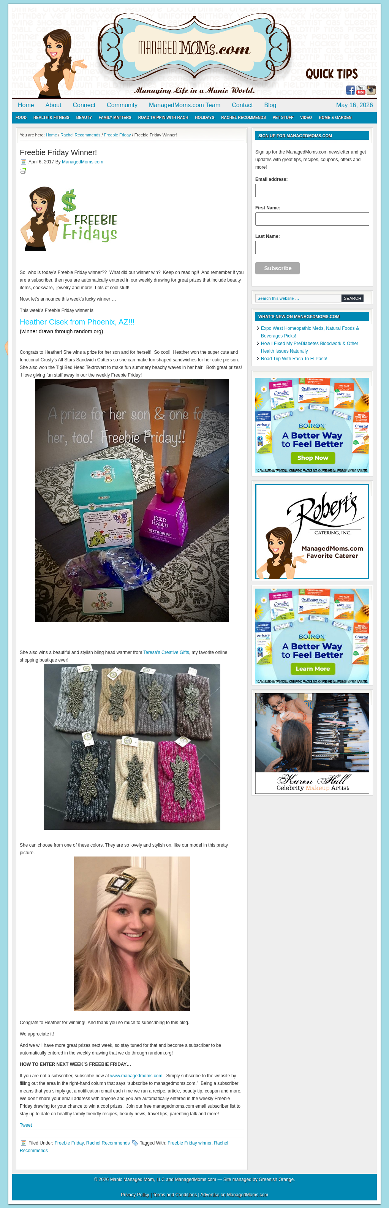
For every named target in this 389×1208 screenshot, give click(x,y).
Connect (84, 105)
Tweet (26, 1125)
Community (122, 105)
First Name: (312, 215)
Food (21, 118)
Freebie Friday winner (189, 1143)
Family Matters (115, 118)
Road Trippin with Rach (163, 118)
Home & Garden (335, 118)
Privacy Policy (135, 1194)
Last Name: (312, 244)
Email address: (312, 187)
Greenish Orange (276, 1179)
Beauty (84, 118)
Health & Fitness (51, 118)
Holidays (204, 118)
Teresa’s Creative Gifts (166, 652)
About (54, 105)
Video (306, 118)
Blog (270, 105)
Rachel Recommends (243, 118)
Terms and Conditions (175, 1194)
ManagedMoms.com (99, 53)
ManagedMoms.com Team (184, 105)
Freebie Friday (69, 1143)
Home (26, 105)
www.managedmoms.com (136, 1075)
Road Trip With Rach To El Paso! (294, 358)
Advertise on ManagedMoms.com (234, 1194)
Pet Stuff (283, 118)
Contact (242, 105)
